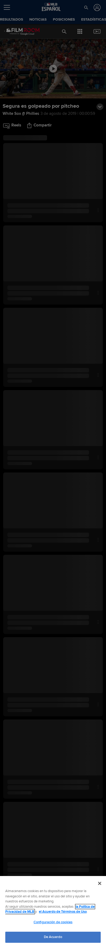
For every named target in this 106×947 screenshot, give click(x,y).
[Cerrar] (99, 883)
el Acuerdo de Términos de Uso (63, 912)
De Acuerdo (53, 937)
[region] (53, 911)
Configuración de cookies (53, 922)
